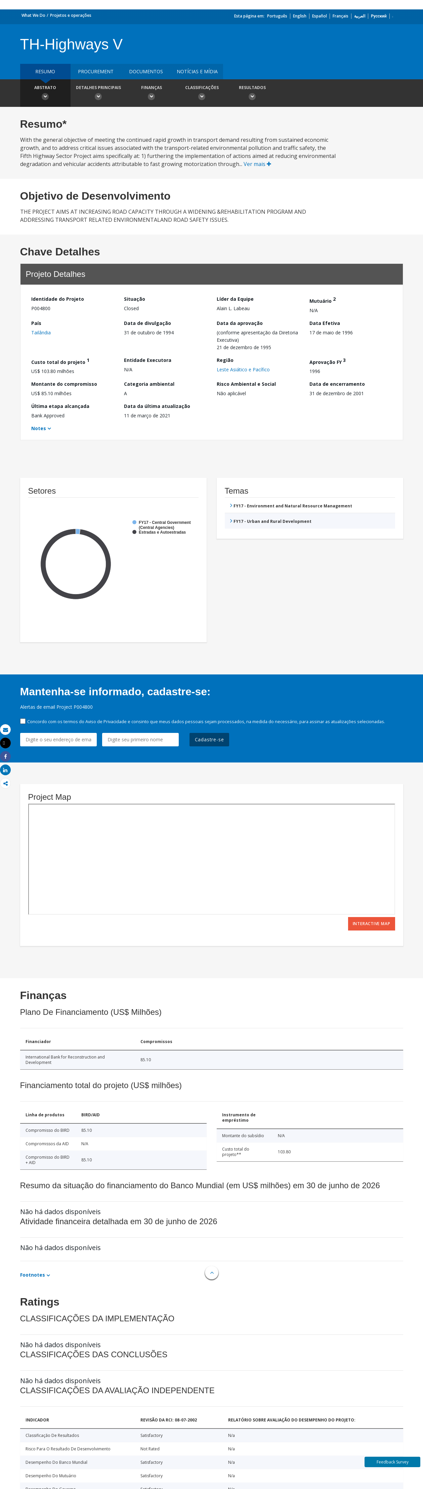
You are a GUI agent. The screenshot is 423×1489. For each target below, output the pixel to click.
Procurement (96, 71)
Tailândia (41, 332)
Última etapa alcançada (60, 406)
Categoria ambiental (149, 384)
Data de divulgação (147, 323)
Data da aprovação (240, 323)
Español (319, 16)
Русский (379, 16)
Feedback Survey (393, 1462)
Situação (134, 299)
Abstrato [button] (45, 94)
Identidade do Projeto (57, 299)
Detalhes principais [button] (98, 94)
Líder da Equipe (235, 299)
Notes (38, 428)
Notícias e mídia (197, 71)
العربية (359, 16)
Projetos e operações (70, 15)
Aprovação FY (327, 361)
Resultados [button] (252, 94)
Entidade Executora (147, 360)
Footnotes (32, 1275)
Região (225, 360)
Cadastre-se (209, 739)
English (299, 16)
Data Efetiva (324, 323)
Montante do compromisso (64, 384)
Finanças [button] (151, 94)
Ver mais (257, 164)
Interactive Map (371, 923)
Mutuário (322, 300)
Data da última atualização (157, 406)
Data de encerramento (337, 384)
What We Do (33, 15)
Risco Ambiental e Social (246, 384)
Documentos (146, 71)
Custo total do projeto (60, 361)
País (36, 323)
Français (340, 16)
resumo (45, 71)
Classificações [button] (202, 94)
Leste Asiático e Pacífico (243, 369)
